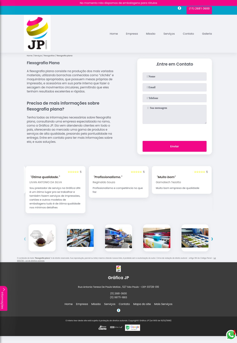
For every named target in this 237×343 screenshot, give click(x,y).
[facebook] (179, 8)
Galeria (207, 34)
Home (114, 34)
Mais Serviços (163, 304)
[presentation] (174, 131)
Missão (150, 34)
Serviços (169, 34)
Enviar (174, 146)
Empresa (132, 34)
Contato (188, 34)
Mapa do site (142, 304)
